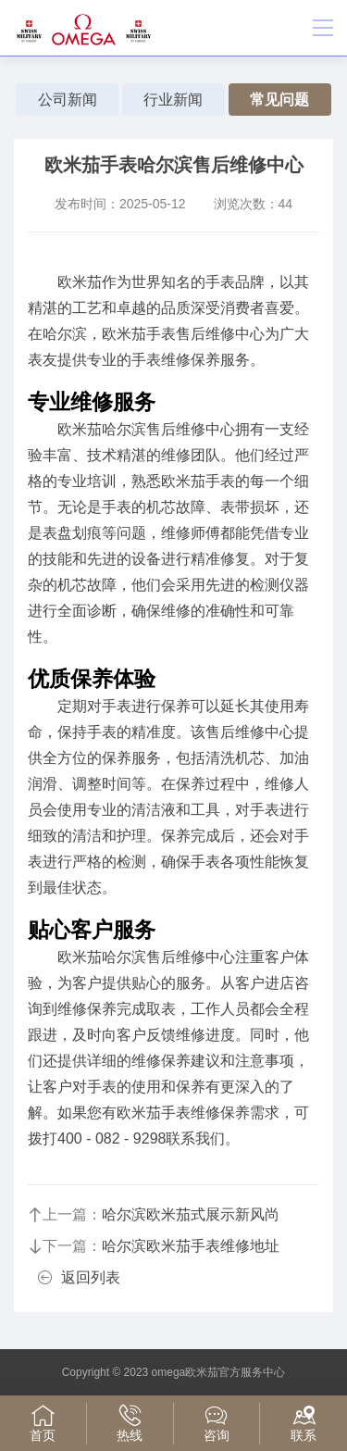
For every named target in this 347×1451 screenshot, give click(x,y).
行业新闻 (173, 99)
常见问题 (279, 99)
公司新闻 (67, 99)
